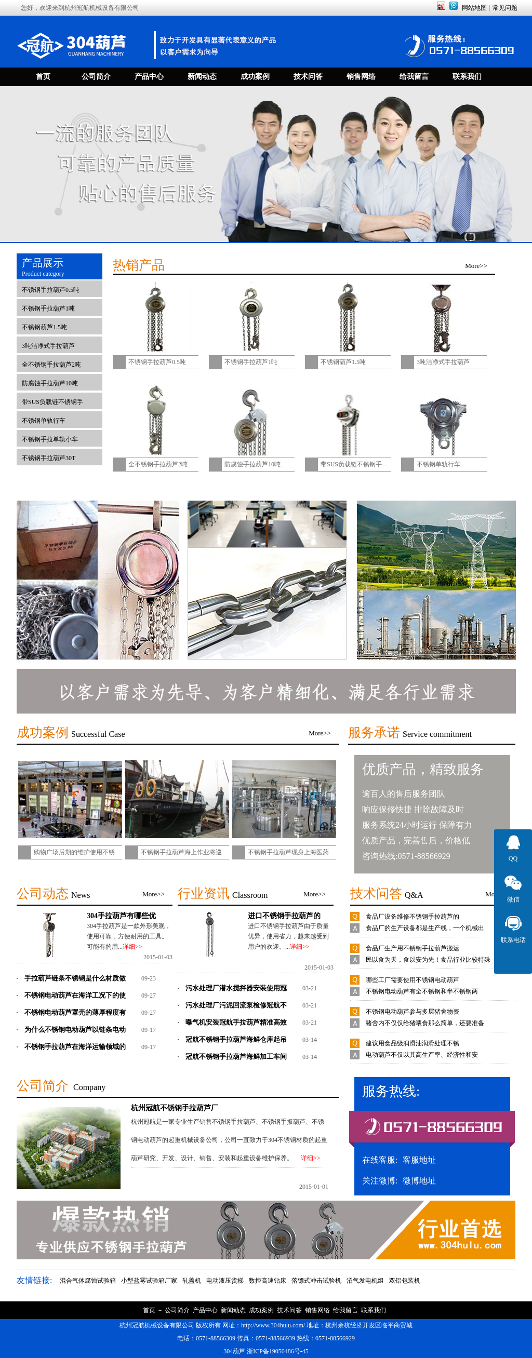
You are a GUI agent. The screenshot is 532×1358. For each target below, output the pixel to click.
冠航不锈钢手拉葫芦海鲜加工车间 (236, 1056)
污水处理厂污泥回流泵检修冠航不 (236, 1005)
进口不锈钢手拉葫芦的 (284, 915)
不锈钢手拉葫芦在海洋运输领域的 (75, 1047)
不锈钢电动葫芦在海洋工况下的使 (75, 995)
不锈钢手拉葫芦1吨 (48, 308)
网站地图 (474, 7)
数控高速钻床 (267, 1280)
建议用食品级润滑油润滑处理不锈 (412, 1043)
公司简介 (177, 1310)
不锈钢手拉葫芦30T (48, 458)
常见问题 (505, 7)
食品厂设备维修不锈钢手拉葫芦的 (412, 916)
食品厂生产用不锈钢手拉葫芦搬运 (412, 948)
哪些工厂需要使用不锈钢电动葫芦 (412, 980)
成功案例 (261, 1310)
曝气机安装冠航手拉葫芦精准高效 (236, 1022)
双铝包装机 (404, 1280)
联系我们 (373, 1310)
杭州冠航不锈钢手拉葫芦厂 (174, 1108)
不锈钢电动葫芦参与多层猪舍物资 (412, 1011)
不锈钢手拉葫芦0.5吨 (50, 289)
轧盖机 (191, 1280)
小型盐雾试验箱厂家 (149, 1280)
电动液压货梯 (225, 1280)
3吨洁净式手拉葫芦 (48, 345)
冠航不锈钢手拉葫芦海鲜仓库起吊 (236, 1039)
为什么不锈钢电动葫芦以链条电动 (75, 1029)
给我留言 (345, 1310)
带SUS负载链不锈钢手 (52, 402)
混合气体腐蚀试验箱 (88, 1280)
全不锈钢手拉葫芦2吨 (51, 364)
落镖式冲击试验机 (316, 1280)
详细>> (132, 946)
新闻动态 (233, 1310)
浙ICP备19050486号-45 (278, 1351)
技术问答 (289, 1310)
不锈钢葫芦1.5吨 (44, 327)
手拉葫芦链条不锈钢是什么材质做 (75, 978)
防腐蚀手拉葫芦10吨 (50, 383)
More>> (476, 266)
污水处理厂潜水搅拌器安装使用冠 (236, 988)
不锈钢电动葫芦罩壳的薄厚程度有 (75, 1012)
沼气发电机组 (365, 1280)
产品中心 (205, 1310)
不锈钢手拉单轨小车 (50, 439)
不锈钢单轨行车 (43, 420)
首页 (149, 1310)
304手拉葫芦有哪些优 (121, 915)
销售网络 (317, 1310)
